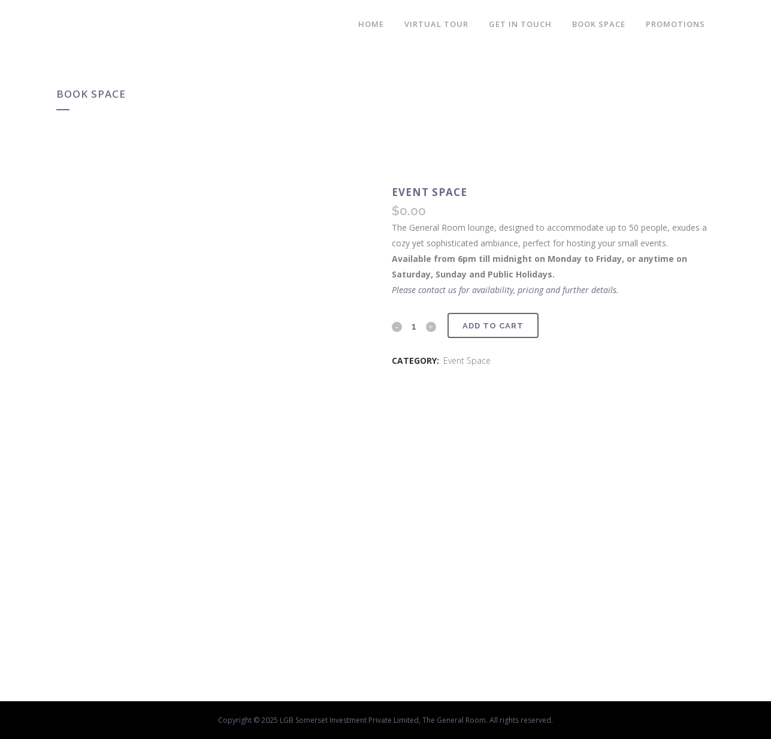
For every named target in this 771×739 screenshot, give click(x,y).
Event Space (467, 360)
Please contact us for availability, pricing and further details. (505, 289)
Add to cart (493, 325)
